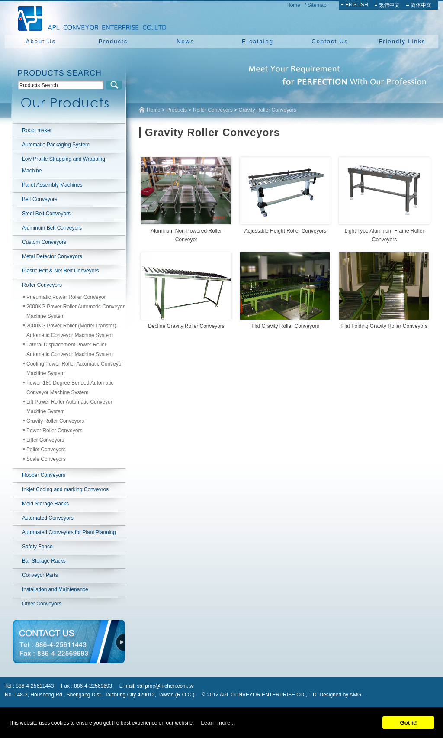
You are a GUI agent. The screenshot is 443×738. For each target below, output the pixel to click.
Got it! (408, 722)
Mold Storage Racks (45, 504)
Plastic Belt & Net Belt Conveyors (60, 271)
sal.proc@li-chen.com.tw (165, 686)
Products (113, 41)
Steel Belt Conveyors (46, 213)
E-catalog (257, 41)
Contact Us (329, 41)
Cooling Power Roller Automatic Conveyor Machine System (74, 368)
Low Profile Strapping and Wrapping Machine (63, 165)
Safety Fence (37, 547)
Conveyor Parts (40, 575)
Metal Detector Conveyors (52, 256)
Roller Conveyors (42, 285)
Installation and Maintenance (55, 589)
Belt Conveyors (39, 199)
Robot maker (37, 130)
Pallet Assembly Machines (52, 185)
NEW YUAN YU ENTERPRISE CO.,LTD (89, 17)
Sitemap (317, 5)
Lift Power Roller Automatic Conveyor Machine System (69, 406)
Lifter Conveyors (45, 440)
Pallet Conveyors (46, 450)
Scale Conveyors (46, 459)
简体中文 (421, 5)
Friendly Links (402, 41)
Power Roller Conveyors (54, 430)
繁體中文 (389, 5)
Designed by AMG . (341, 695)
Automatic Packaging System (56, 145)
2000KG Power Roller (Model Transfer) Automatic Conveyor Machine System (71, 330)
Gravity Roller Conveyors (55, 421)
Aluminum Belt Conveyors (52, 228)
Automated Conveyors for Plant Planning (69, 532)
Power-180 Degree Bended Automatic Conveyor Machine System (69, 387)
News (185, 41)
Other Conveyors (41, 604)
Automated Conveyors (48, 518)
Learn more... (218, 722)
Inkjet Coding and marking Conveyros (65, 489)
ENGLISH (356, 5)
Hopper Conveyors (43, 475)
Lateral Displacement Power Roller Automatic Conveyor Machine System (69, 349)
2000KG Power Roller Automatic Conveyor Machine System (75, 311)
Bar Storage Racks (44, 561)
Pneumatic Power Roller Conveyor (66, 297)
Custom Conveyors (44, 242)
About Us (41, 41)
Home (293, 5)
